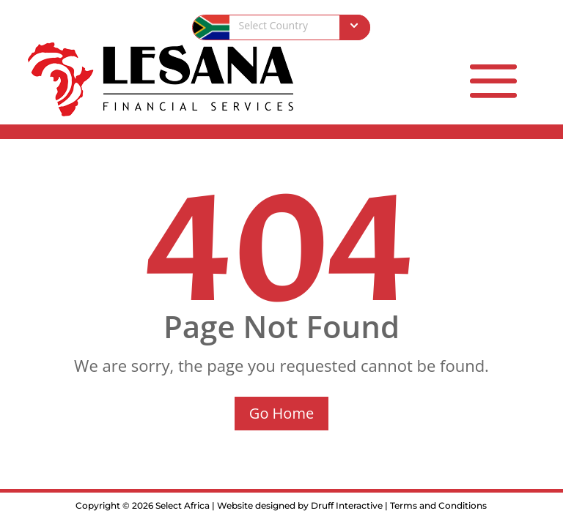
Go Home (281, 413)
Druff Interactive (347, 505)
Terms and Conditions (438, 505)
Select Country (272, 25)
